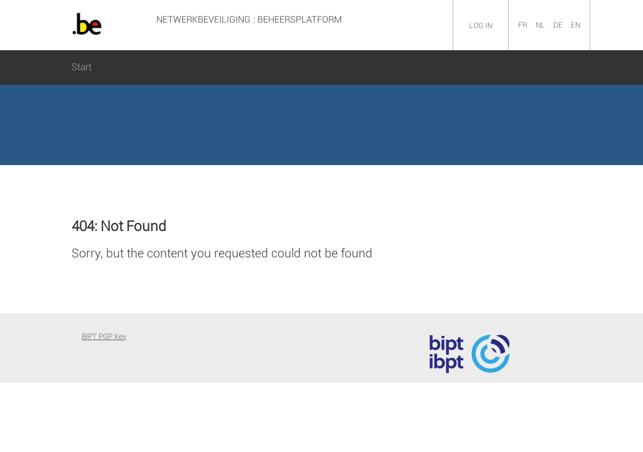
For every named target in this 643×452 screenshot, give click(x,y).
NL (541, 25)
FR (523, 25)
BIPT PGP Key (104, 336)
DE (559, 25)
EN (575, 25)
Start (82, 67)
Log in (480, 25)
